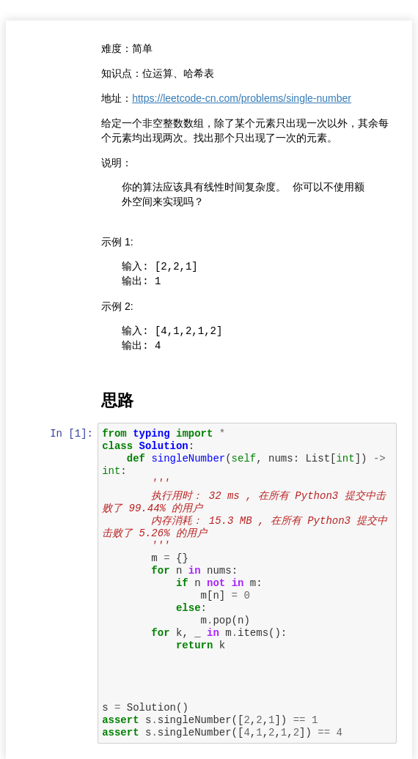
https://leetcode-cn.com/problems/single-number (243, 98)
